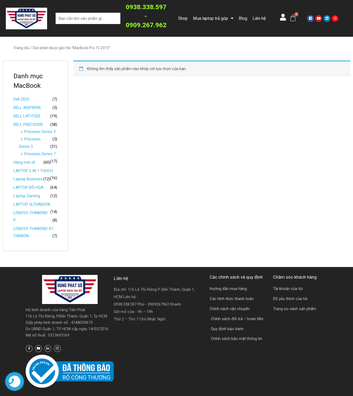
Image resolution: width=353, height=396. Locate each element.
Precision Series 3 (40, 131)
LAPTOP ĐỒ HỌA (28, 187)
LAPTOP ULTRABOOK (32, 204)
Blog (243, 18)
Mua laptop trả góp (213, 18)
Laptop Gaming (26, 196)
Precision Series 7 (40, 153)
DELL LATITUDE (26, 116)
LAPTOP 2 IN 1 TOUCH (33, 170)
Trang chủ (21, 48)
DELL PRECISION (28, 124)
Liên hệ (259, 18)
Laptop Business (28, 179)
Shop (183, 18)
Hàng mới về (24, 162)
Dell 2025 (21, 99)
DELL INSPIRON (26, 107)
